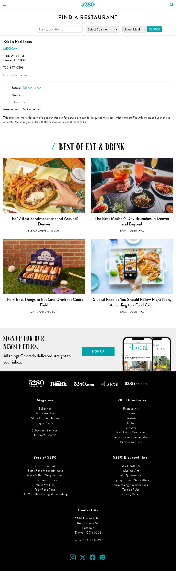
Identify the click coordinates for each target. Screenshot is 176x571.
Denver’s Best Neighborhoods (45, 475)
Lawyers (131, 427)
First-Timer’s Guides (45, 480)
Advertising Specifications (131, 485)
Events (131, 413)
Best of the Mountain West (45, 471)
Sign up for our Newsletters (131, 480)
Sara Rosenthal (132, 230)
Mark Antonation (44, 312)
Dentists (131, 418)
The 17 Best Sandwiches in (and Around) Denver (44, 221)
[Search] (60, 29)
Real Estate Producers (131, 432)
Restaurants (131, 408)
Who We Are (131, 471)
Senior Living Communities (131, 437)
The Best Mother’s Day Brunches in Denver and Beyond (132, 221)
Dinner (27, 87)
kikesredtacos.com (15, 75)
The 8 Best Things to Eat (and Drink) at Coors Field (44, 302)
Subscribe (45, 408)
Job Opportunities (131, 475)
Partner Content (131, 442)
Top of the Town (45, 489)
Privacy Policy (131, 494)
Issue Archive (45, 413)
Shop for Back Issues (45, 418)
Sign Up (97, 351)
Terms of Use (131, 489)
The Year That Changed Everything (45, 494)
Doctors (131, 423)
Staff (57, 230)
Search (154, 29)
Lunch (37, 87)
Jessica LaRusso (38, 230)
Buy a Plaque (45, 423)
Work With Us (131, 466)
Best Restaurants (45, 466)
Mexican (10, 48)
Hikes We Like (45, 485)
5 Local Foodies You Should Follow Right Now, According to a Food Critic (132, 302)
